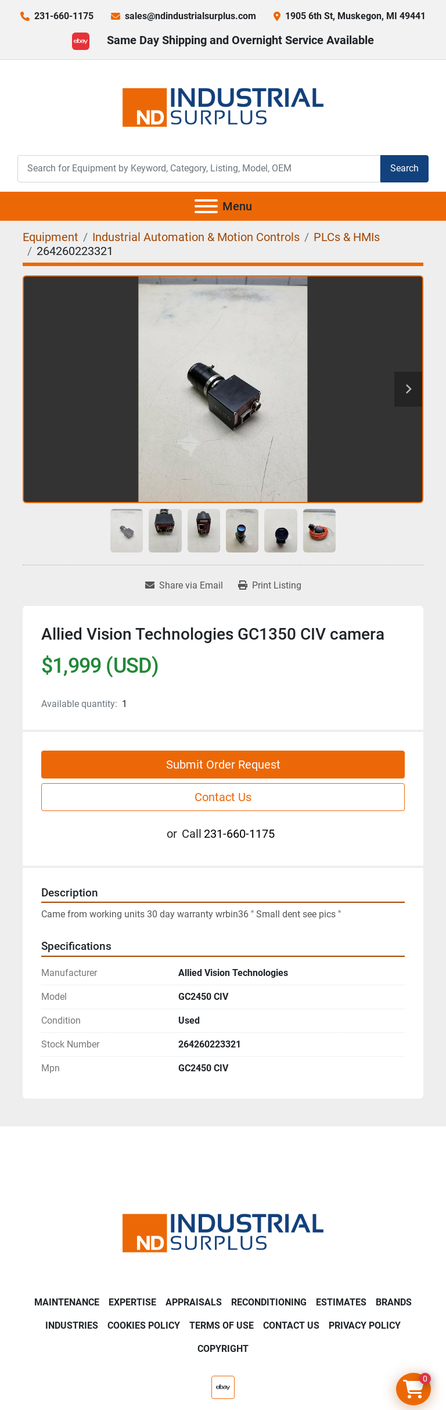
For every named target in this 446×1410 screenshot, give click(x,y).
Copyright (223, 1348)
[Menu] (206, 206)
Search (404, 168)
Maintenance (66, 1302)
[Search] (198, 168)
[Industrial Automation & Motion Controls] (196, 237)
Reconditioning (269, 1302)
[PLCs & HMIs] (347, 237)
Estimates (341, 1302)
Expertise (132, 1302)
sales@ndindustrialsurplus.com (190, 15)
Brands (394, 1302)
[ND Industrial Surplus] (223, 1232)
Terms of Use (221, 1325)
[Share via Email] (184, 586)
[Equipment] (50, 237)
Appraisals (194, 1302)
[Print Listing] (270, 586)
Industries (71, 1325)
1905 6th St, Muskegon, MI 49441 (355, 15)
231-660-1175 (63, 15)
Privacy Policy (365, 1325)
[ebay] (80, 41)
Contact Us (223, 797)
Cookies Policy (143, 1325)
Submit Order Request (223, 765)
